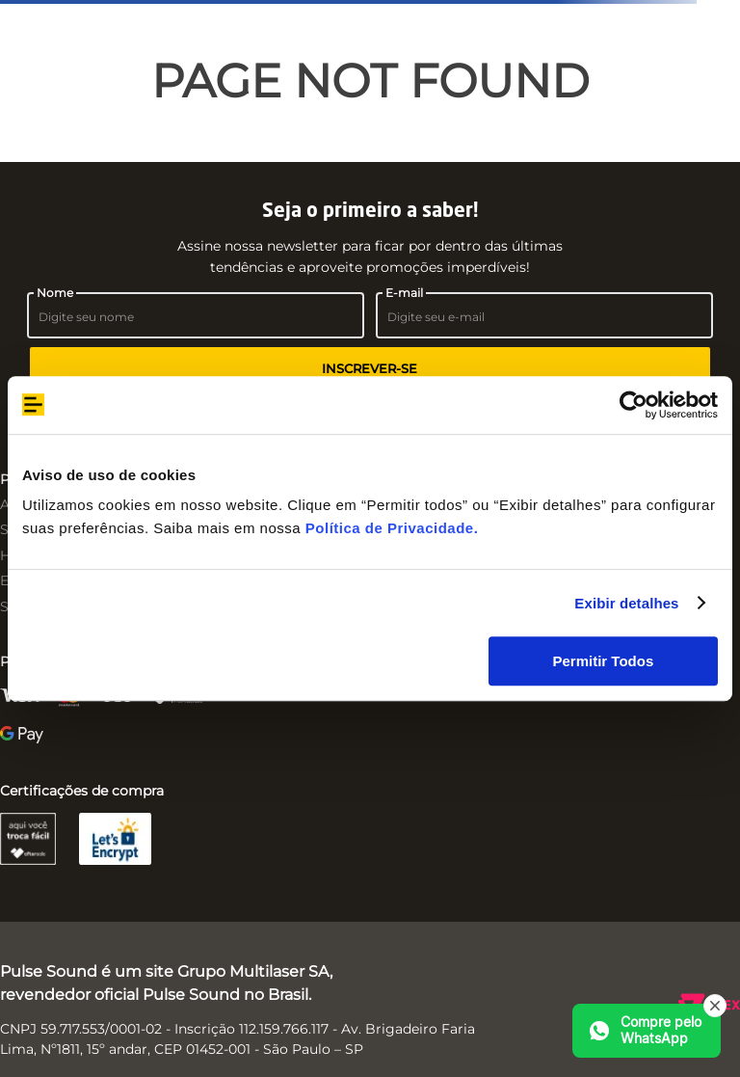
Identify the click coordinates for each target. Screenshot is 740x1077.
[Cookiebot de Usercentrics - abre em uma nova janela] (633, 404)
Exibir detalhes (626, 603)
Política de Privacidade (389, 528)
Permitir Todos (603, 661)
